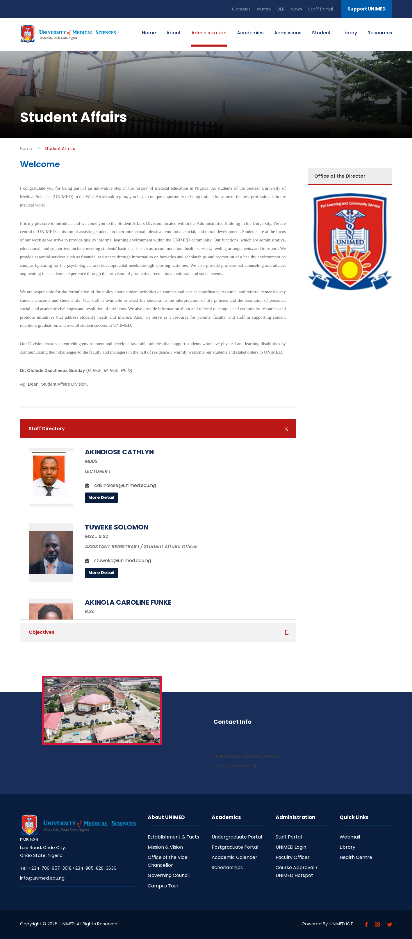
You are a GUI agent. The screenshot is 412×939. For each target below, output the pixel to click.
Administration (208, 32)
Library (349, 32)
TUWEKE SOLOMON (116, 527)
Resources (380, 32)
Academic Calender (234, 857)
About (173, 32)
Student (321, 32)
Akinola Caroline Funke (128, 602)
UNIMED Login (291, 847)
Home (149, 32)
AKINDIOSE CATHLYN (119, 452)
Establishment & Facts (173, 837)
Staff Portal (320, 9)
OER (281, 9)
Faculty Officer (293, 857)
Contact (241, 9)
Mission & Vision (165, 847)
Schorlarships (227, 867)
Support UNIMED (366, 9)
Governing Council (169, 875)
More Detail (101, 497)
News (296, 9)
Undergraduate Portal (237, 837)
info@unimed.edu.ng (42, 878)
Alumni (263, 9)
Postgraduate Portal (235, 847)
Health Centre (356, 857)
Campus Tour (163, 885)
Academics (250, 32)
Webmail (350, 837)
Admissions (288, 32)
